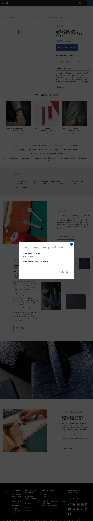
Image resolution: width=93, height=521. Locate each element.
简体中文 (26, 256)
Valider (64, 272)
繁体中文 (33, 256)
